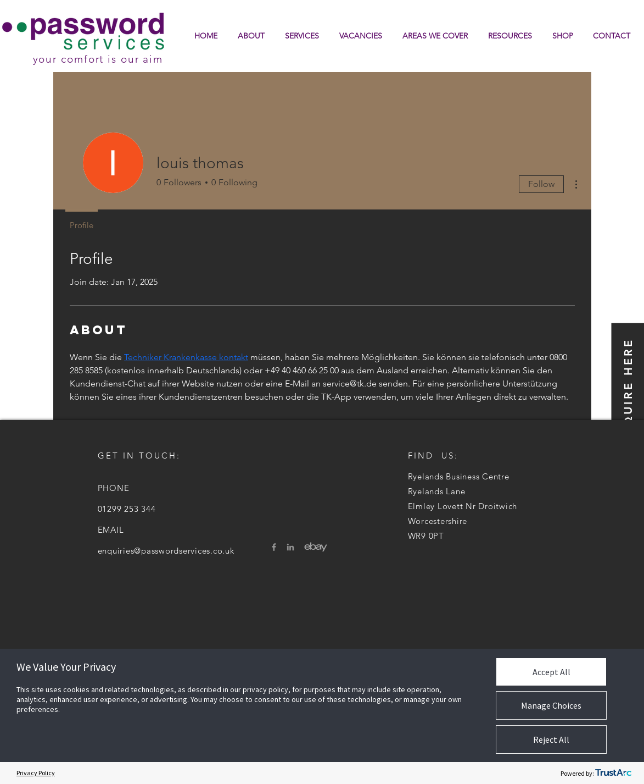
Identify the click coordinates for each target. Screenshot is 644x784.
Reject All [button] (551, 739)
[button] (510, 35)
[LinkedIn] (290, 547)
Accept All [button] (551, 671)
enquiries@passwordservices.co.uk (166, 550)
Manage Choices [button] (551, 705)
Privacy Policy (35, 773)
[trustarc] (613, 773)
